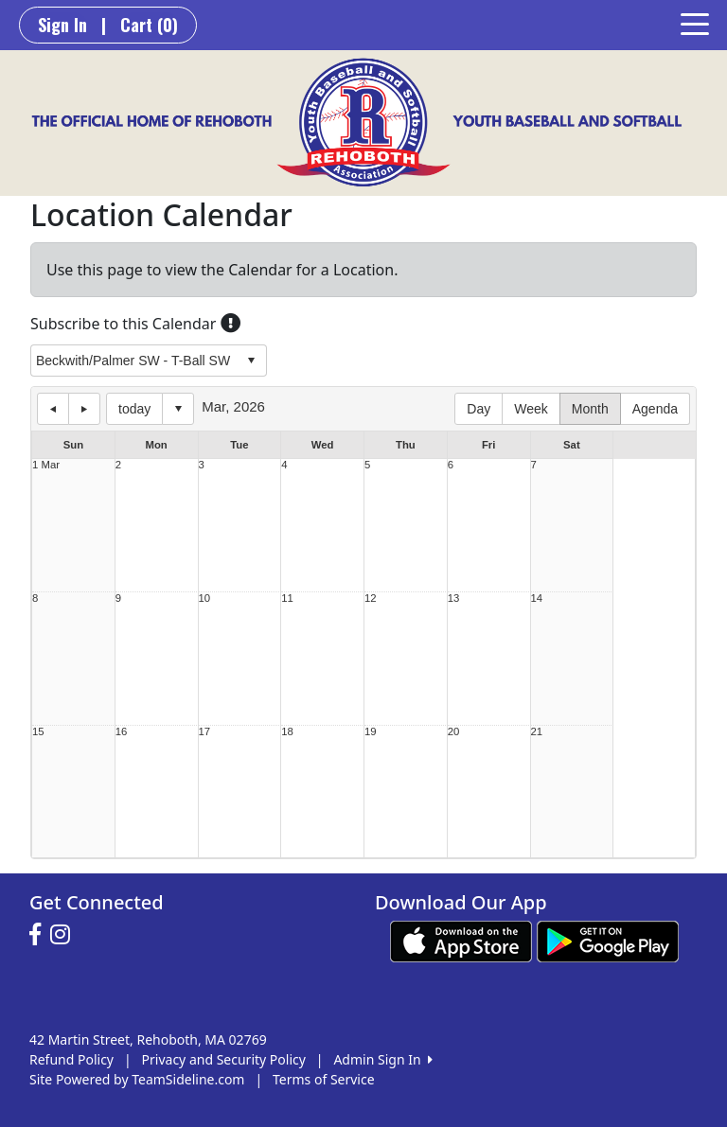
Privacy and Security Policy (224, 1059)
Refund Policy (71, 1059)
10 (205, 598)
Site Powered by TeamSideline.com (136, 1079)
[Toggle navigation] (694, 22)
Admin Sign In (382, 1059)
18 (287, 732)
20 (454, 732)
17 (205, 732)
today (134, 408)
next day (84, 409)
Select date (178, 409)
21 (537, 732)
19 (370, 732)
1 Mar (46, 465)
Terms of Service (324, 1079)
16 (121, 732)
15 (38, 732)
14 (537, 598)
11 (287, 598)
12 (370, 598)
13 (454, 598)
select (251, 360)
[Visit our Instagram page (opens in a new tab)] (65, 935)
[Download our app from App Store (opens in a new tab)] (461, 940)
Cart (149, 24)
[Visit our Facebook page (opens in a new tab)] (39, 935)
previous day (53, 409)
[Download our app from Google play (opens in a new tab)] (608, 940)
